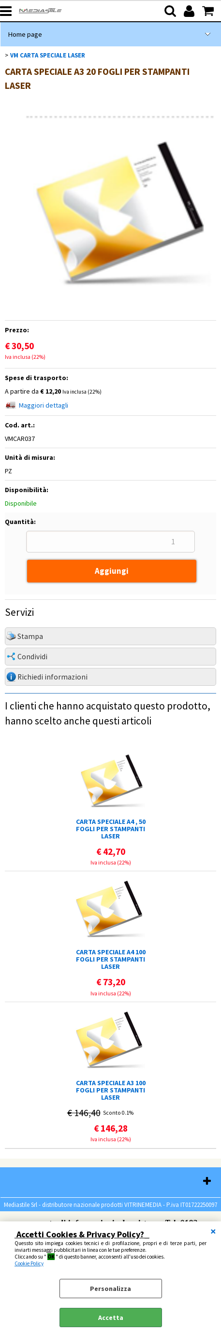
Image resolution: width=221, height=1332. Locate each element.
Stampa (30, 636)
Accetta (110, 1317)
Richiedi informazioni (52, 676)
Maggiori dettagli (43, 405)
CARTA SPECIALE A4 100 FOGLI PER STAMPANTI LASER (111, 959)
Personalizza (110, 1288)
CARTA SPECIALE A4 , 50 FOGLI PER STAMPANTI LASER (111, 829)
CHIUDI (213, 1231)
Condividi (32, 656)
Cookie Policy (29, 1263)
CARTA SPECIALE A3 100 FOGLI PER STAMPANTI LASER (111, 1090)
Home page (25, 34)
